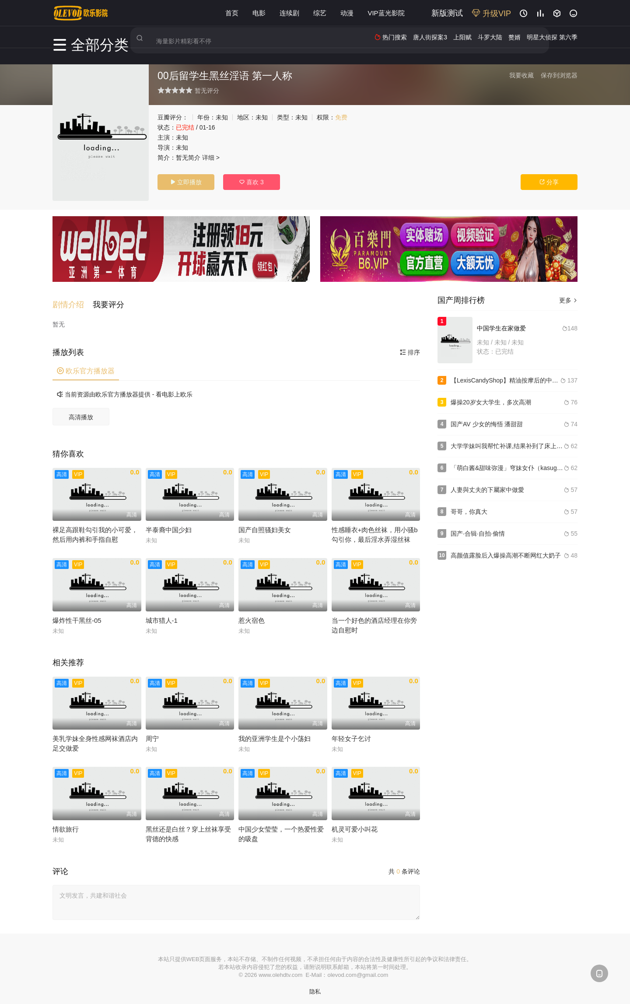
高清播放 (81, 412)
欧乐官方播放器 (86, 366)
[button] (72, 300)
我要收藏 (521, 75)
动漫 (347, 13)
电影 (259, 13)
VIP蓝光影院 (386, 13)
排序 (410, 347)
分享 (549, 182)
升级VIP (491, 13)
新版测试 (447, 13)
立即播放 (186, 182)
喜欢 (251, 182)
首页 (231, 13)
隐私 (315, 986)
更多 (568, 300)
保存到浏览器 (559, 75)
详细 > (211, 157)
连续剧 (289, 13)
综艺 (319, 13)
